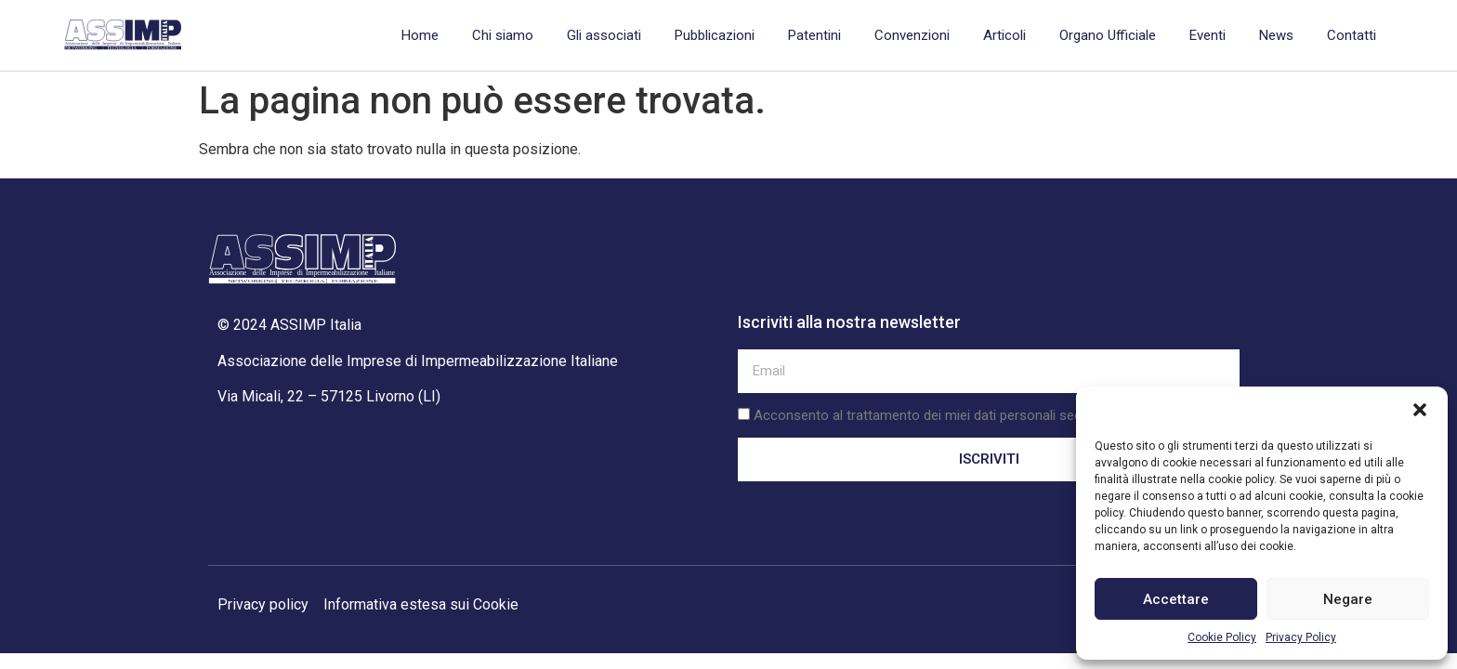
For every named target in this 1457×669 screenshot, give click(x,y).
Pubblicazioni (715, 35)
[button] (1420, 409)
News (1276, 35)
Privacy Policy (1301, 637)
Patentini (814, 35)
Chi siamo (502, 35)
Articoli (1004, 35)
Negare (1347, 599)
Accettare (1176, 599)
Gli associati (604, 35)
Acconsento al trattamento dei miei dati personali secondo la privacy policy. (984, 415)
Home (420, 35)
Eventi (1207, 35)
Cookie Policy (1222, 637)
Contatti (1351, 35)
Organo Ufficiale (1107, 35)
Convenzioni (912, 35)
